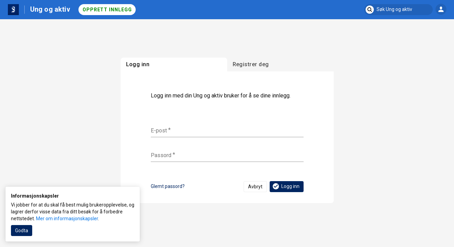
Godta (21, 230)
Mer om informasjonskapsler (67, 218)
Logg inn (285, 186)
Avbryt (255, 186)
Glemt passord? (168, 186)
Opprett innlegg (107, 9)
